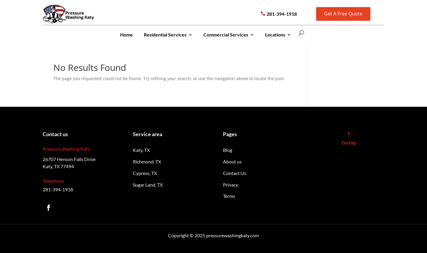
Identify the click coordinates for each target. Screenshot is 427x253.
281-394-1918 (282, 14)
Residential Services (165, 34)
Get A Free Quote (343, 13)
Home (126, 34)
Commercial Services (225, 34)
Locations (275, 34)
